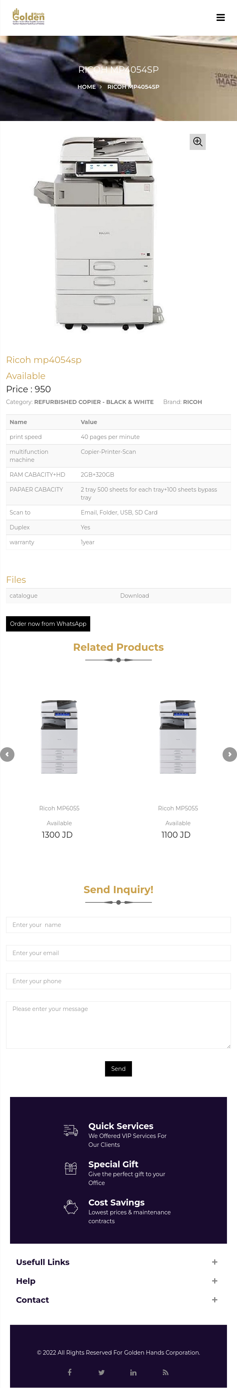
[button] (198, 142)
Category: (19, 402)
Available (59, 823)
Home (86, 86)
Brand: (172, 402)
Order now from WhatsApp (48, 623)
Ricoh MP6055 (59, 808)
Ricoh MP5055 (178, 808)
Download (134, 595)
